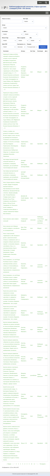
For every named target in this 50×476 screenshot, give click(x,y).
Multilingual (40, 163)
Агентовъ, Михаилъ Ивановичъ (23, 329)
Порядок (29, 44)
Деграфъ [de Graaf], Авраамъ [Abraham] (25, 198)
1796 (46, 416)
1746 (46, 163)
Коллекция (5, 31)
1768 (46, 175)
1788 (46, 281)
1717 (46, 228)
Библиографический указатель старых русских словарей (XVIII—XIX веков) (27, 7)
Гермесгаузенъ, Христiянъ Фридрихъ (24, 143)
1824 (46, 110)
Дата (25, 31)
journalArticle (33, 375)
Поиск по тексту (6, 18)
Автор (3, 25)
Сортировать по (21, 44)
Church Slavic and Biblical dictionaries (40, 221)
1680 (46, 219)
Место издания (21, 37)
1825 (46, 72)
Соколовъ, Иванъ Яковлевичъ (24, 396)
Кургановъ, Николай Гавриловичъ (24, 245)
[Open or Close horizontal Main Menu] (25, 13)
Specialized (40, 143)
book (31, 72)
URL (31, 37)
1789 (46, 143)
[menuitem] (40, 2)
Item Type (25, 18)
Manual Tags (5, 37)
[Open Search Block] (46, 2)
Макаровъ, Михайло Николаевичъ (24, 375)
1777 (46, 245)
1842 (46, 297)
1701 (46, 198)
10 (32, 464)
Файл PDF (4, 44)
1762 (46, 329)
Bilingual (39, 72)
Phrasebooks (40, 417)
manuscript (32, 219)
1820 (46, 375)
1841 (46, 396)
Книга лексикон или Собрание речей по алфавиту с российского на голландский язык (11, 228)
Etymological (40, 313)
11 (35, 464)
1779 (46, 358)
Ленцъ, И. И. (24, 443)
